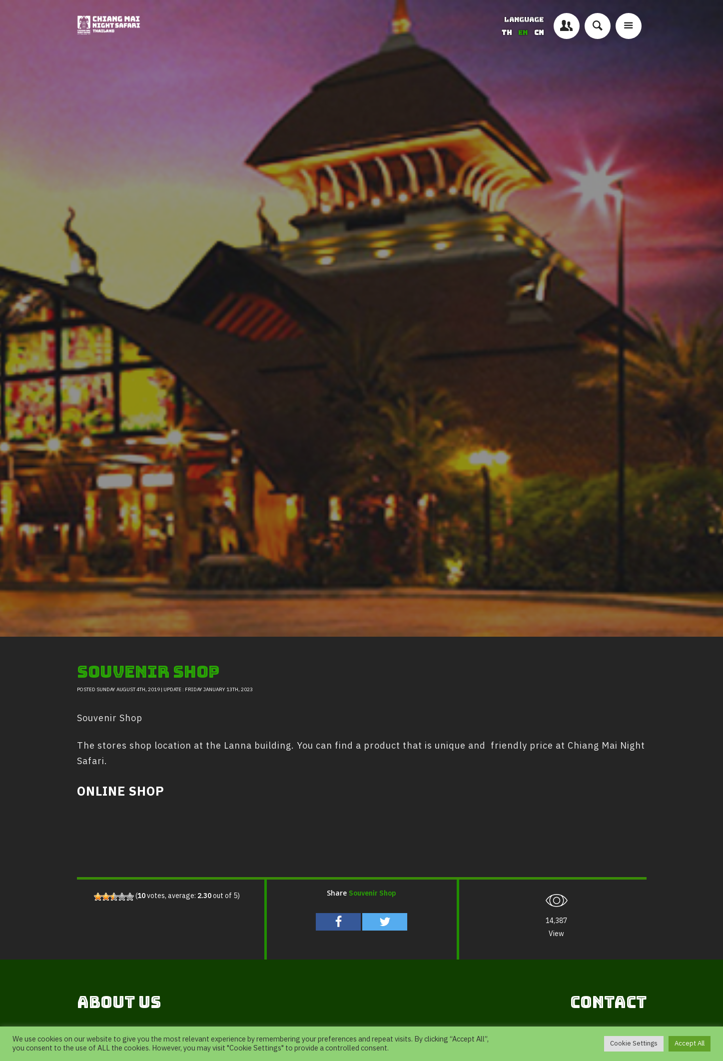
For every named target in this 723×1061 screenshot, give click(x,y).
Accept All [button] (690, 1043)
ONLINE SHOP (120, 792)
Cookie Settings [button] (634, 1043)
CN (539, 32)
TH (507, 32)
